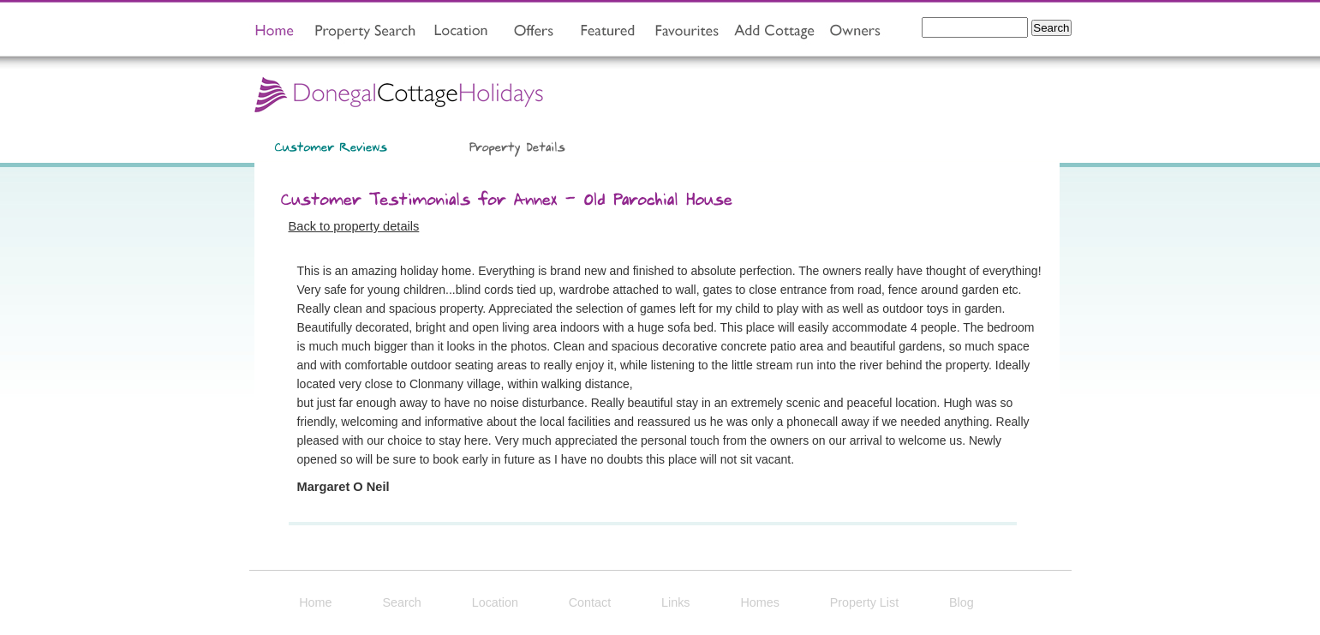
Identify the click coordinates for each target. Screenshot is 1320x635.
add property (770, 32)
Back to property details (354, 226)
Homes (759, 602)
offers (536, 32)
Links (675, 602)
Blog (961, 602)
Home (315, 602)
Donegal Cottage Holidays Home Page (399, 93)
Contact (590, 602)
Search (401, 602)
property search (360, 32)
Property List (864, 602)
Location (495, 602)
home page (274, 32)
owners (854, 32)
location (461, 32)
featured (605, 32)
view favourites (684, 32)
